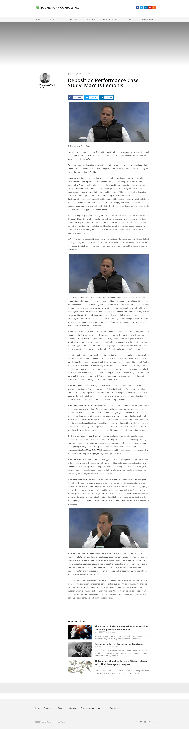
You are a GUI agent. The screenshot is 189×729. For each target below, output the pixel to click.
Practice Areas (110, 19)
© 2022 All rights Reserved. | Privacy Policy (50, 722)
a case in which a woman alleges (129, 165)
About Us (55, 19)
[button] (75, 97)
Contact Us (147, 19)
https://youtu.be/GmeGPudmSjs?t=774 (84, 450)
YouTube (89, 159)
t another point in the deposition (82, 355)
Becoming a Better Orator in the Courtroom (119, 643)
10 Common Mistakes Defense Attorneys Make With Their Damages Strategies (121, 662)
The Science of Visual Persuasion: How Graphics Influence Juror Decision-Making (121, 628)
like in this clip (108, 439)
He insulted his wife (78, 479)
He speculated (76, 459)
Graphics (90, 19)
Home (38, 19)
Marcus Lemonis (75, 159)
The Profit (100, 152)
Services (73, 19)
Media (129, 19)
